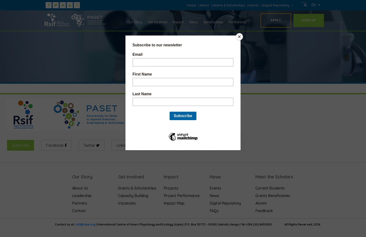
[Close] (239, 36)
